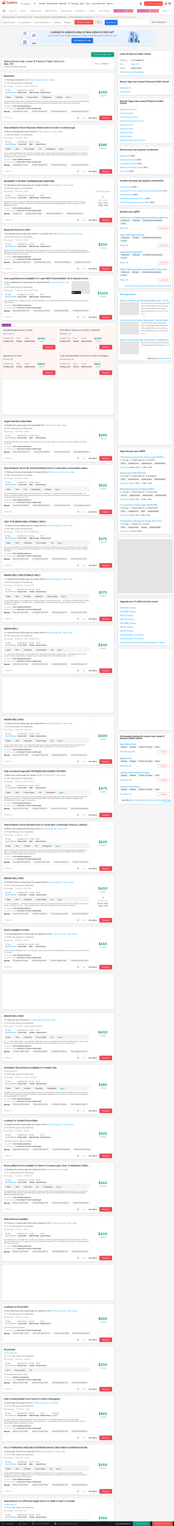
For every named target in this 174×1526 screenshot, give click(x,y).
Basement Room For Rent (17, 230)
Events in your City (25, 1501)
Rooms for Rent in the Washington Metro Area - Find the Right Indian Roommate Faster (145, 301)
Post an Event (56, 1504)
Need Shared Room (128, 655)
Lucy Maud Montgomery (79, 733)
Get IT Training (50, 1488)
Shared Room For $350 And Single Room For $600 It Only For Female (39, 1347)
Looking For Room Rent (16, 1153)
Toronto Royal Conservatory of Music (137, 203)
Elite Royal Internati (39, 885)
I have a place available (148, 11)
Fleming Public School (75, 214)
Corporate (50, 1510)
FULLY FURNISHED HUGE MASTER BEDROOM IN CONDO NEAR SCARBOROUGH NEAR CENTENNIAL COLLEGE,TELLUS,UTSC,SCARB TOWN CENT (47, 1293)
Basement (9, 76)
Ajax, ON (135, 65)
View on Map (49, 80)
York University (128, 187)
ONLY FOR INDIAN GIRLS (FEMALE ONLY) (25, 485)
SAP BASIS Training (128, 563)
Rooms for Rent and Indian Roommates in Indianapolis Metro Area (145, 340)
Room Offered (10, 93)
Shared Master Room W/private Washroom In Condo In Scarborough (39, 128)
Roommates (57, 3)
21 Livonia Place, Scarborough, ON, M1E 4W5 (138, 461)
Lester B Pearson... (42, 23)
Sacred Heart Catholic (42, 311)
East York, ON (9, 334)
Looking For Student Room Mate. (21, 1005)
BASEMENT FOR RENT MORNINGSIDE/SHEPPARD (29, 181)
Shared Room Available (16, 1104)
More (115, 3)
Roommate (9, 1195)
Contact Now (163, 229)
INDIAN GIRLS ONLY (14, 643)
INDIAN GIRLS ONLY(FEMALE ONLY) (22, 538)
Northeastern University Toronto (135, 199)
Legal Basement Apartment (131, 253)
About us (92, 1510)
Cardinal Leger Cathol (82, 263)
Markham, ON (66, 334)
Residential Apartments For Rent (17, 330)
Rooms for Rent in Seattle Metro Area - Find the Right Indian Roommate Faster (145, 321)
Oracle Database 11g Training (132, 590)
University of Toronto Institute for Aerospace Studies (143, 191)
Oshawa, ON (126, 677)
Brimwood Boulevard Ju (81, 1179)
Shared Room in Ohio (25, 17)
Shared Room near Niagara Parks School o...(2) (92, 1419)
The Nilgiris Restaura (20, 885)
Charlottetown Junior (20, 112)
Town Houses (104, 11)
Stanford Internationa (80, 1088)
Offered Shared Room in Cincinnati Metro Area (51, 17)
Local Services (103, 3)
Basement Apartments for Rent (133, 141)
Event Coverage (24, 1504)
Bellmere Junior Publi (40, 1228)
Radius (57, 23)
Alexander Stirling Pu (81, 415)
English (54, 1261)
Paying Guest (66, 11)
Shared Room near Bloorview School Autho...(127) (22, 1415)
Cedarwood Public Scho (79, 885)
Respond (105, 118)
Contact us (103, 1510)
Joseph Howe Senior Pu (79, 112)
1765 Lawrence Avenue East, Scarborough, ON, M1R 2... (143, 413)
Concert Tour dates (58, 1501)
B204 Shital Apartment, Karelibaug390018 (137, 445)
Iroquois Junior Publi (61, 1179)
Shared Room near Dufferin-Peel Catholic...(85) (21, 1419)
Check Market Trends (54, 1464)
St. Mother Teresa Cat (80, 311)
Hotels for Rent (126, 137)
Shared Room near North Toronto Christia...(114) (57, 1415)
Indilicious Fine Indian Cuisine (134, 168)
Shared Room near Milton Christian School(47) (57, 1419)
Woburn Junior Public (20, 1088)
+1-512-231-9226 (114, 1480)
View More (92, 118)
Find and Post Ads (50, 1482)
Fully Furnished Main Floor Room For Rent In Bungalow (84, 356)
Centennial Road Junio (42, 263)
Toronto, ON (8, 360)
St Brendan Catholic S (59, 112)
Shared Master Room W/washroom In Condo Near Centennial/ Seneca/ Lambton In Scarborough (47, 749)
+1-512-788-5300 (99, 1480)
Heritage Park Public (61, 311)
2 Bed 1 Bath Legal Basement (132, 235)
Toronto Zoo (17, 214)
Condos (91, 11)
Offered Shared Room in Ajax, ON (81, 17)
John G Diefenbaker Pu (54, 214)
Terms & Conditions (117, 1510)
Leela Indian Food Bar (131, 164)
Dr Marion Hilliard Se (59, 522)
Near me (13, 11)
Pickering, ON (49, 699)
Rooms (23, 11)
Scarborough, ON (36, 80)
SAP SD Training (126, 586)
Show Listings (84, 23)
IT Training (78, 3)
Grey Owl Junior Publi (20, 522)
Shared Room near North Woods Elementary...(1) (21, 1427)
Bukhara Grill (127, 156)
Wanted (133, 658)
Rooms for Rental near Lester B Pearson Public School (148, 286)
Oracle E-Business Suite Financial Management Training (142, 598)
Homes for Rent (126, 125)
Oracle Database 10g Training (132, 594)
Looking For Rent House (130, 697)
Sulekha (9, 3)
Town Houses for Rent (129, 118)
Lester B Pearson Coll (78, 522)
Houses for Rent (126, 129)
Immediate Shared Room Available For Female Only (30, 952)
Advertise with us (148, 1510)
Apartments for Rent (12, 356)
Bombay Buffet (18, 1383)
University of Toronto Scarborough (29, 109)
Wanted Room (126, 669)
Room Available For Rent (16, 854)
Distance (105, 64)
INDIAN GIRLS (11, 592)
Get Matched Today (82, 41)
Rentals (68, 3)
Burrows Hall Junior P (40, 1034)
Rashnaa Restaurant (130, 160)
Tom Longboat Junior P (82, 469)
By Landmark (24, 23)
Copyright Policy (96, 1513)
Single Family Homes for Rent (132, 121)
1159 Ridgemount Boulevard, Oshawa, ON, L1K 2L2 (141, 477)
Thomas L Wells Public (58, 885)
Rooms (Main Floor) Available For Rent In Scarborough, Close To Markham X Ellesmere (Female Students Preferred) (47, 1050)
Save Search (111, 23)
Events (48, 3)
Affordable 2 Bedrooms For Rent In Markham (80, 330)
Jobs (87, 3)
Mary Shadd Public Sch (21, 311)
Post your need (141, 1524)
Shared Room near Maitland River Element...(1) (92, 1423)
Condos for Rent (126, 114)
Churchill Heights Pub (40, 1088)
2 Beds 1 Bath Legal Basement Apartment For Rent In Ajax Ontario (147, 270)
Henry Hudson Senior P (82, 1034)
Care (93, 3)
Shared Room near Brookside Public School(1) (57, 1427)
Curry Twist (127, 172)
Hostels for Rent (126, 133)
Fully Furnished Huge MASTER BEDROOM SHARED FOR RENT (35, 695)
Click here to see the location (132, 72)
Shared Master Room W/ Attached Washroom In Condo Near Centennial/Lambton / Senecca (47, 431)
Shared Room (9, 23)
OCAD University (129, 195)
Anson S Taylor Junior (21, 1179)
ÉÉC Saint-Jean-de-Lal (41, 1179)
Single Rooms (35, 11)
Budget (67, 23)
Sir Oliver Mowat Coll (39, 112)
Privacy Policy (133, 1510)
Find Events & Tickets (50, 1495)
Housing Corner (128, 294)
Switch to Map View (102, 55)
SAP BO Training (126, 571)
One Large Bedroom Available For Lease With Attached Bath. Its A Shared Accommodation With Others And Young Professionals (47, 279)
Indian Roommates (8, 17)
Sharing (124, 658)
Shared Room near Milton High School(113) (91, 1415)
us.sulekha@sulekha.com (102, 1486)
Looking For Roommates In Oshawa (135, 683)
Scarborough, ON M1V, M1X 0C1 (133, 429)
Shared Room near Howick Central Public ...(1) (56, 1423)
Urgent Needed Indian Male (18, 384)
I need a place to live (123, 11)
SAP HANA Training (128, 579)
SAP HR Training (126, 583)
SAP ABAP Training (128, 567)
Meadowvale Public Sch (21, 263)
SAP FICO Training (127, 575)
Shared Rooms (51, 11)
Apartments (80, 11)
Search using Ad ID (159, 23)
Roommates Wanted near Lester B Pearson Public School (150, 712)
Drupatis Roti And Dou (80, 1136)
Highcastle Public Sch (21, 1034)
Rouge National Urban (33, 214)
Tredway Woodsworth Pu (76, 1383)
